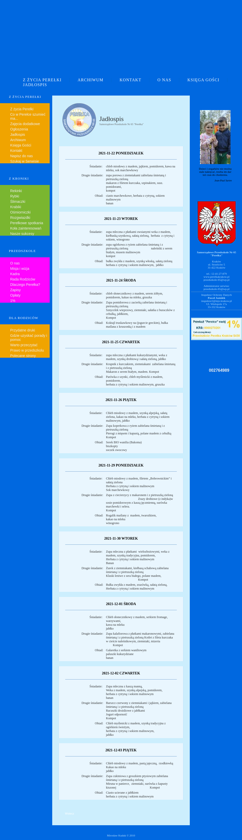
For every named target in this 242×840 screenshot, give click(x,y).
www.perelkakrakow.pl (217, 276)
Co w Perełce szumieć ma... (28, 116)
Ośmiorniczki (20, 212)
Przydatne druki (22, 330)
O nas (15, 263)
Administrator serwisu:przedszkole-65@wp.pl (217, 287)
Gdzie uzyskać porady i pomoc (28, 338)
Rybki (14, 196)
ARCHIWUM (90, 80)
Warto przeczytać (24, 345)
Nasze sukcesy (22, 234)
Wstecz (69, 813)
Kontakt (16, 151)
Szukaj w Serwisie (24, 161)
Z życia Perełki (21, 109)
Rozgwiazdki (20, 218)
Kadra (15, 274)
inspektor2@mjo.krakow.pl (216, 300)
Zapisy (15, 290)
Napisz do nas (21, 156)
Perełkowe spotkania (26, 223)
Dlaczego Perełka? (25, 285)
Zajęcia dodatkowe (25, 124)
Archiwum (18, 140)
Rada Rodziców (22, 279)
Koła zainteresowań (25, 228)
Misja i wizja (19, 268)
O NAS (164, 80)
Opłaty (15, 295)
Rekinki (16, 191)
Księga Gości (20, 145)
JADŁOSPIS (35, 85)
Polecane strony (23, 356)
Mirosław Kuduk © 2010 (121, 835)
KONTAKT (130, 80)
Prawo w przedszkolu (27, 350)
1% (12, 301)
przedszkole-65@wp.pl (217, 279)
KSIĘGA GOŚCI (203, 80)
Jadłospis (17, 134)
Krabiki (15, 207)
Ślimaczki (17, 201)
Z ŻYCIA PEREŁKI (42, 80)
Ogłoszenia (19, 129)
